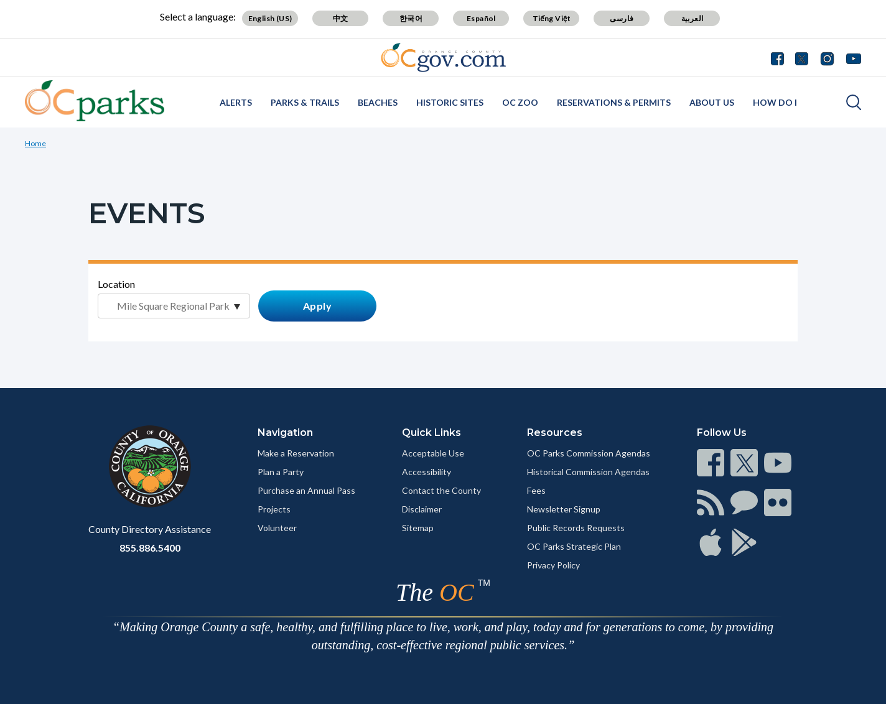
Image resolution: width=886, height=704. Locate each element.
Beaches (378, 102)
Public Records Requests (576, 527)
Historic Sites (449, 102)
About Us (711, 102)
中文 (340, 18)
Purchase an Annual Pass (306, 490)
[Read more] (443, 57)
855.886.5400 (149, 547)
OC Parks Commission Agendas (588, 453)
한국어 (410, 18)
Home (35, 143)
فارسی (621, 18)
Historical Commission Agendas (588, 471)
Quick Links (431, 432)
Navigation (285, 432)
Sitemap (418, 527)
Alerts (236, 102)
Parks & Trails (305, 102)
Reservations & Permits (614, 102)
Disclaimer (422, 509)
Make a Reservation (296, 453)
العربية (692, 18)
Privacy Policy (553, 565)
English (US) (270, 18)
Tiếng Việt (552, 18)
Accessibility (426, 471)
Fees (536, 490)
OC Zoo (520, 102)
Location (116, 284)
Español (481, 18)
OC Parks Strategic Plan (574, 546)
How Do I (775, 102)
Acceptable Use (433, 453)
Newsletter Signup (563, 509)
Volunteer (277, 527)
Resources (554, 432)
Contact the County (441, 490)
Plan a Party (281, 471)
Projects (274, 509)
